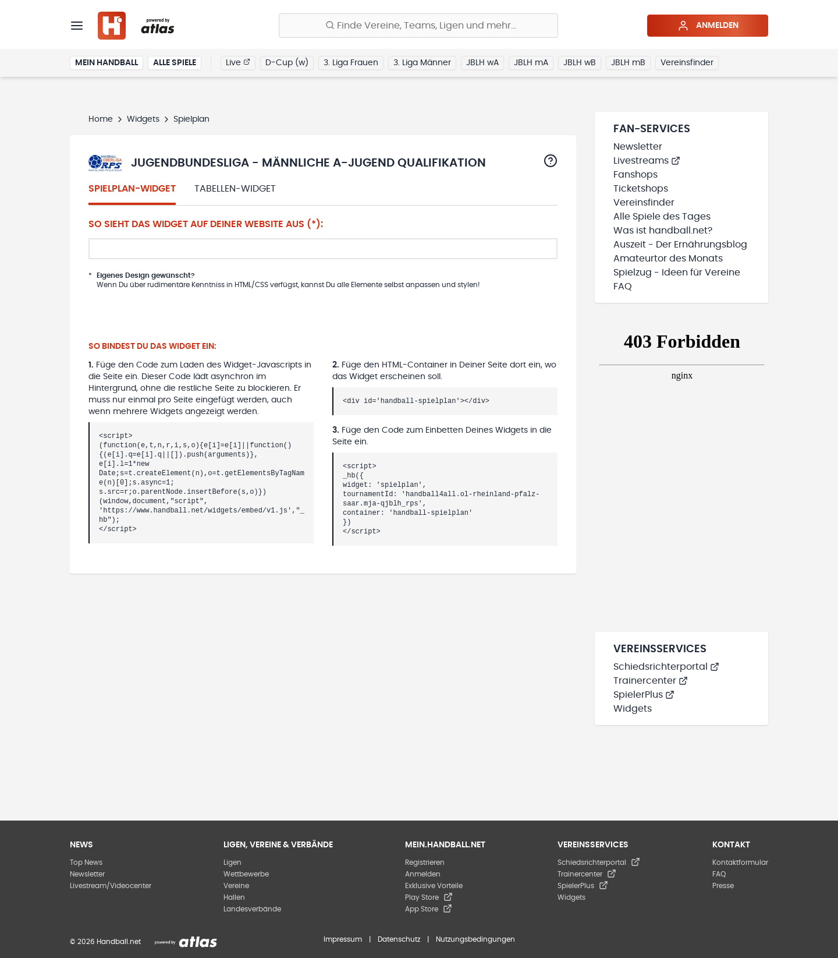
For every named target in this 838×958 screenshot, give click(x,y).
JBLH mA (531, 63)
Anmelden (707, 25)
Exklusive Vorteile (434, 885)
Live (238, 62)
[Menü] (77, 26)
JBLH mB (628, 63)
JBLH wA (482, 63)
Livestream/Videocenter (110, 885)
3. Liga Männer (422, 63)
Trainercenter (650, 681)
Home (100, 119)
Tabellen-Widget (235, 188)
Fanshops (635, 174)
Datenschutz (399, 939)
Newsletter (637, 146)
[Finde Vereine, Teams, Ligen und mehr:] (418, 25)
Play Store (429, 897)
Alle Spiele (174, 63)
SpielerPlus (643, 695)
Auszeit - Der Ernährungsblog (680, 244)
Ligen (232, 862)
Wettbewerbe (246, 874)
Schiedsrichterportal (666, 667)
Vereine (236, 885)
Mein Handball (106, 63)
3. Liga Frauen (351, 63)
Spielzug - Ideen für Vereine (676, 272)
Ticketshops (640, 188)
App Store (428, 909)
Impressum (343, 939)
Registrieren (425, 862)
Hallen (234, 897)
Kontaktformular (740, 862)
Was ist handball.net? (662, 230)
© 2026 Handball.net (105, 941)
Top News (86, 862)
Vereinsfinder (687, 63)
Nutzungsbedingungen (475, 939)
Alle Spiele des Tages (662, 216)
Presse (723, 885)
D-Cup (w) (286, 63)
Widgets (143, 119)
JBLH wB (579, 63)
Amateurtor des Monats (668, 258)
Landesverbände (252, 909)
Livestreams (646, 161)
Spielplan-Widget (132, 188)
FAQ (622, 286)
